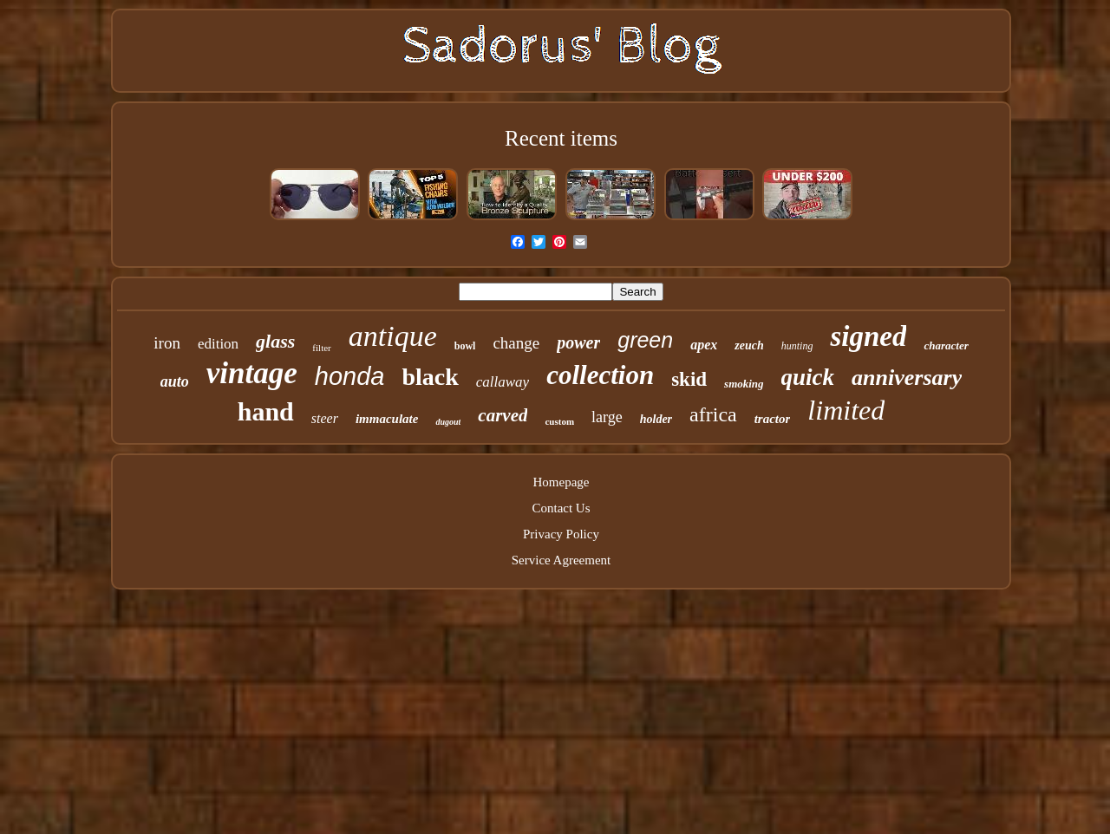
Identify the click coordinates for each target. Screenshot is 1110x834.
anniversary (907, 377)
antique (393, 336)
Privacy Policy (561, 534)
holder (656, 419)
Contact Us (561, 508)
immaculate (387, 419)
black (430, 376)
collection (600, 375)
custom (559, 421)
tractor (772, 419)
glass (275, 341)
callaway (502, 382)
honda (350, 376)
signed (868, 336)
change (516, 343)
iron (166, 343)
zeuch (749, 345)
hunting (797, 346)
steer (324, 418)
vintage (251, 373)
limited (846, 410)
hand (266, 411)
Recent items (561, 138)
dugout (447, 422)
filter (321, 347)
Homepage (561, 482)
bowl (465, 346)
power (578, 342)
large (607, 417)
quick (808, 377)
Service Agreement (561, 560)
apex (703, 344)
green (645, 340)
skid (689, 379)
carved (502, 415)
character (946, 345)
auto (174, 381)
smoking (744, 383)
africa (713, 414)
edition (218, 344)
